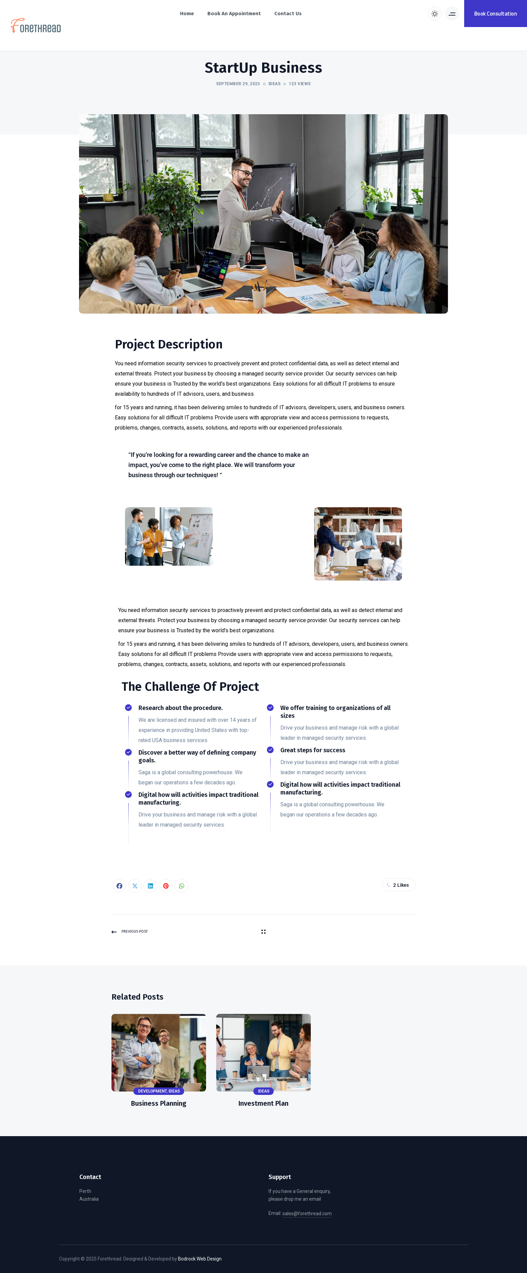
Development (152, 1091)
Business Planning (158, 1103)
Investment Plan (263, 1103)
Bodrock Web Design (200, 1259)
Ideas (274, 83)
